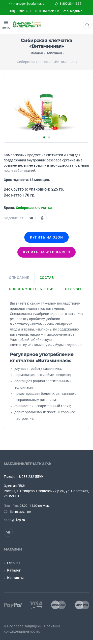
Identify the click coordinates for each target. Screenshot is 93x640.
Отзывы (73, 289)
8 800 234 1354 (68, 3)
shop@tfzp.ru (14, 520)
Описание (19, 278)
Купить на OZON (46, 237)
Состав (47, 278)
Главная (14, 563)
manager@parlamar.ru (26, 3)
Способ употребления (32, 289)
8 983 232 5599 (31, 477)
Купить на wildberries (46, 252)
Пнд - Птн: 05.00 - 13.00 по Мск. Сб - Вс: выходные (45, 11)
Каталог (14, 570)
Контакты (15, 578)
